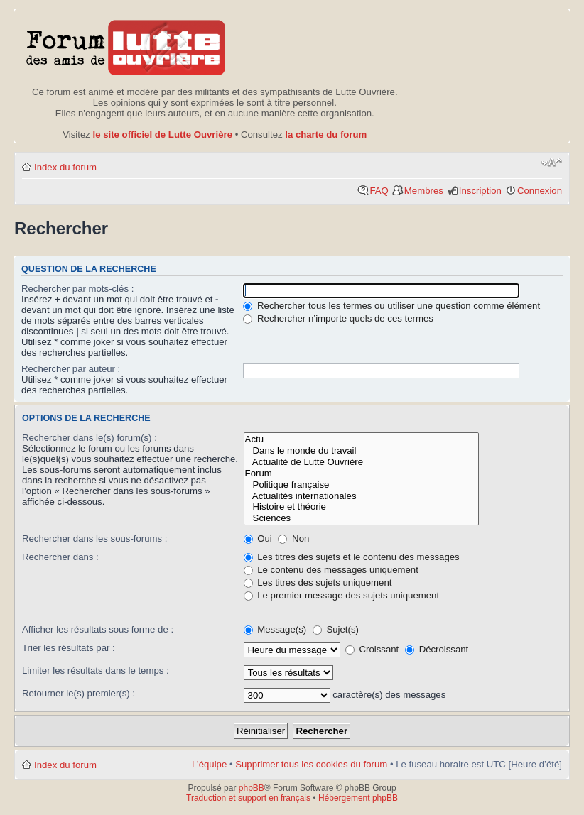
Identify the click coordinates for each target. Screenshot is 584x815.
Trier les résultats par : (68, 647)
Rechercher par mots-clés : (77, 288)
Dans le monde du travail (361, 450)
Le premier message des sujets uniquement (342, 595)
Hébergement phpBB (358, 798)
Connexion (539, 190)
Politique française (361, 485)
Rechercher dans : (60, 557)
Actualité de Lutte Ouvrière (361, 462)
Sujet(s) (336, 629)
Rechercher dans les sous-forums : (95, 538)
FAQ (378, 190)
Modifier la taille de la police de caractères (551, 162)
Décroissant (436, 649)
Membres (423, 190)
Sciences (361, 518)
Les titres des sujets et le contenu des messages (352, 557)
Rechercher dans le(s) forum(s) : (89, 437)
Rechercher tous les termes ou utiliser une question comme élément (391, 305)
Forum (361, 473)
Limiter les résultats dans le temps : (95, 670)
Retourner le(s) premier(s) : (78, 693)
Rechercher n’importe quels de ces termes (338, 318)
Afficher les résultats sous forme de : (97, 629)
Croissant (372, 649)
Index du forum (65, 167)
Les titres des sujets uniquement (318, 582)
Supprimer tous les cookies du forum (311, 764)
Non (293, 538)
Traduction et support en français (248, 798)
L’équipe (209, 764)
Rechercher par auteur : (70, 368)
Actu (361, 439)
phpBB (251, 788)
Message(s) (276, 629)
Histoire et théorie (361, 507)
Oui (258, 538)
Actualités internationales (361, 496)
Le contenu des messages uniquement (331, 569)
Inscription (480, 190)
